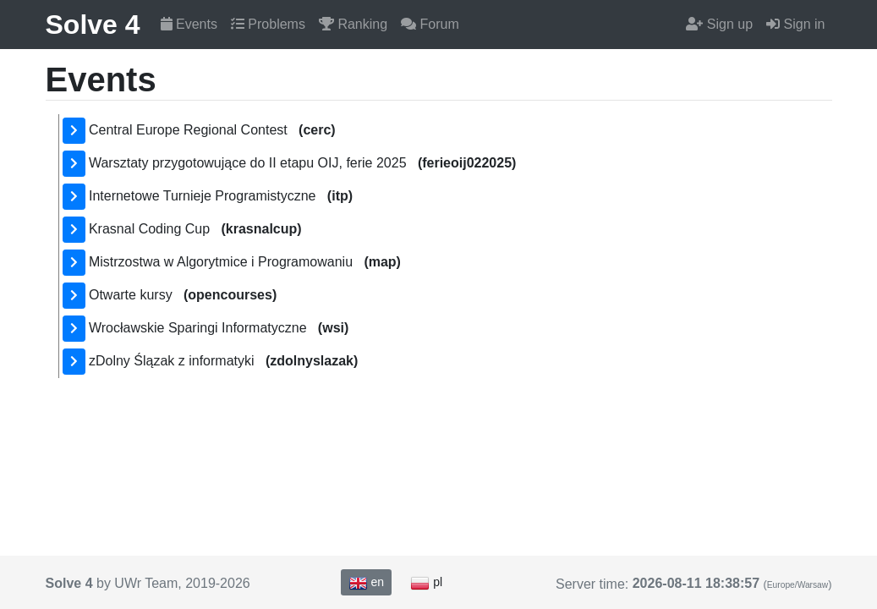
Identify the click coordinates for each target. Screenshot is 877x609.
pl (426, 582)
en (366, 582)
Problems (268, 24)
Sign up (719, 24)
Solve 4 (93, 24)
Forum (430, 24)
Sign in (795, 24)
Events (189, 24)
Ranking (353, 24)
